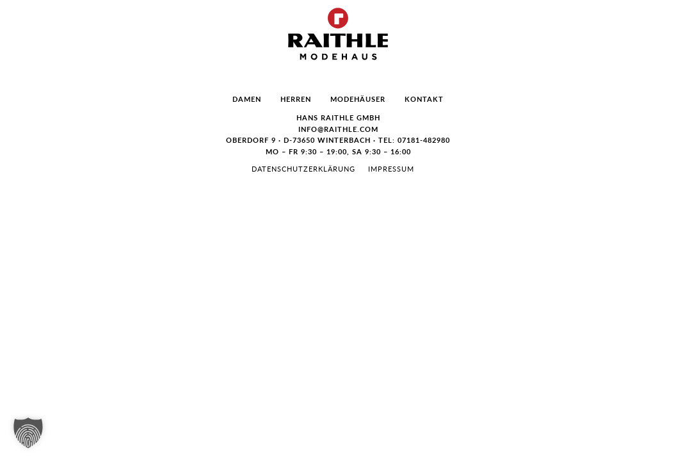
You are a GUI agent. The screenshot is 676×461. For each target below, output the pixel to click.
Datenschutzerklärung (303, 169)
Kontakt (424, 99)
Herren (295, 99)
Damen (246, 99)
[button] (28, 433)
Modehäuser (357, 99)
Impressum (391, 169)
